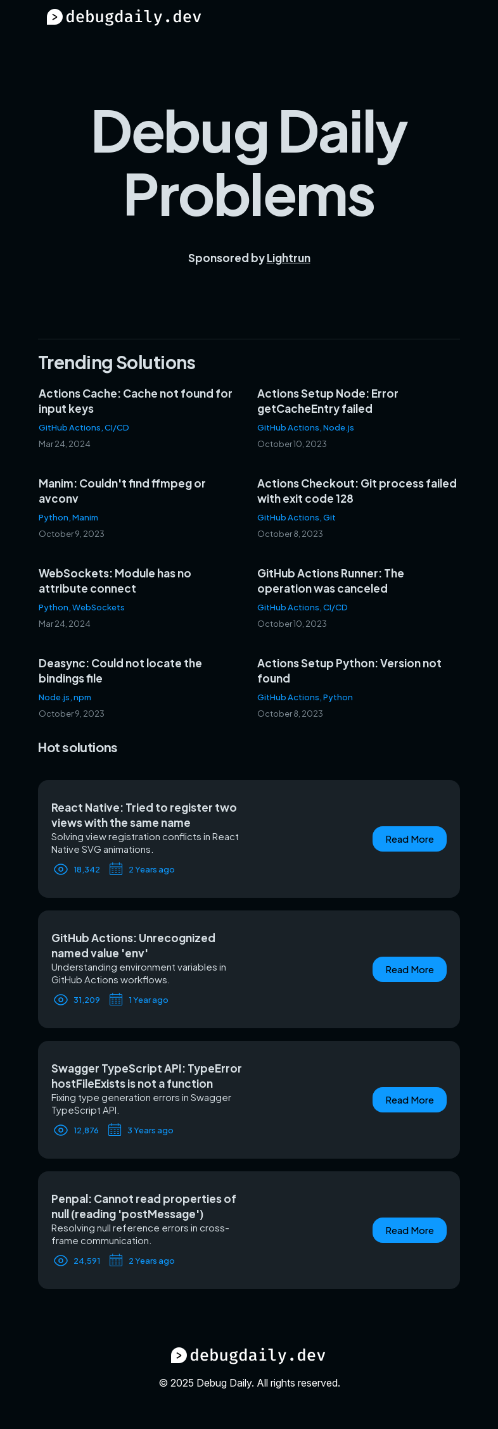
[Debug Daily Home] (125, 22)
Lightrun (288, 258)
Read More (409, 839)
